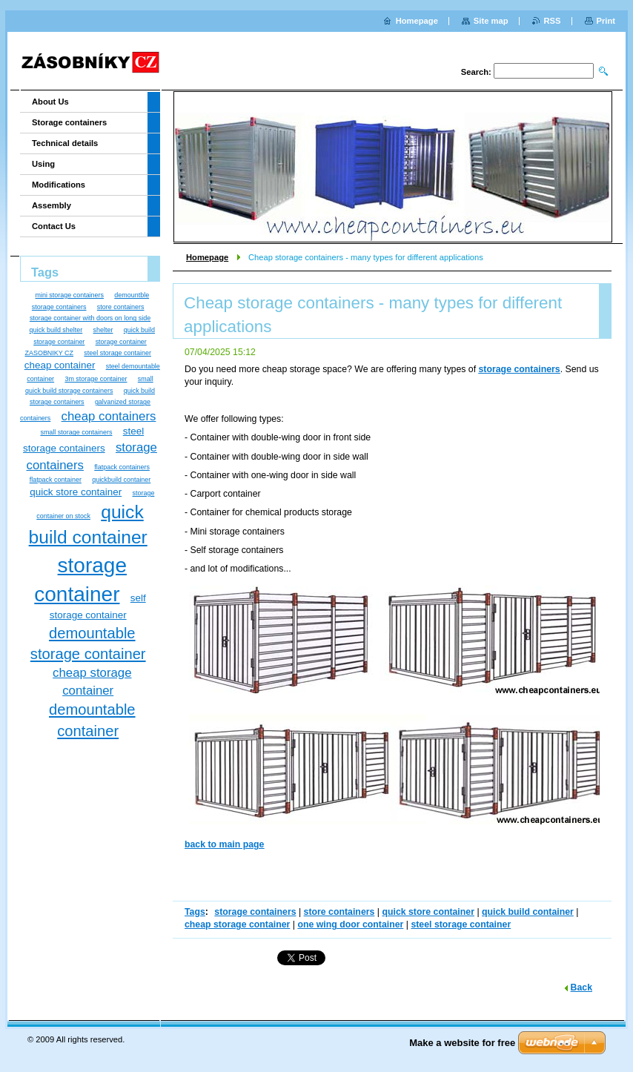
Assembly (51, 205)
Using (43, 163)
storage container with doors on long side (90, 318)
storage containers (255, 912)
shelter (103, 330)
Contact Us (54, 226)
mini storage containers (69, 295)
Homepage (207, 257)
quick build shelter (56, 330)
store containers (339, 912)
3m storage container (95, 379)
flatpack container (56, 479)
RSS (552, 20)
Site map (491, 20)
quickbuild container (121, 479)
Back (581, 987)
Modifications (58, 184)
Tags (195, 912)
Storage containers (69, 122)
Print (606, 20)
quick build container (528, 912)
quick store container (428, 912)
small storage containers (76, 432)
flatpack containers (122, 467)
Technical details (65, 143)
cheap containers (109, 416)
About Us (50, 101)
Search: (476, 71)
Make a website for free (462, 1042)
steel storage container (461, 924)
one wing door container (350, 924)
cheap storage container (237, 924)
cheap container (60, 365)
